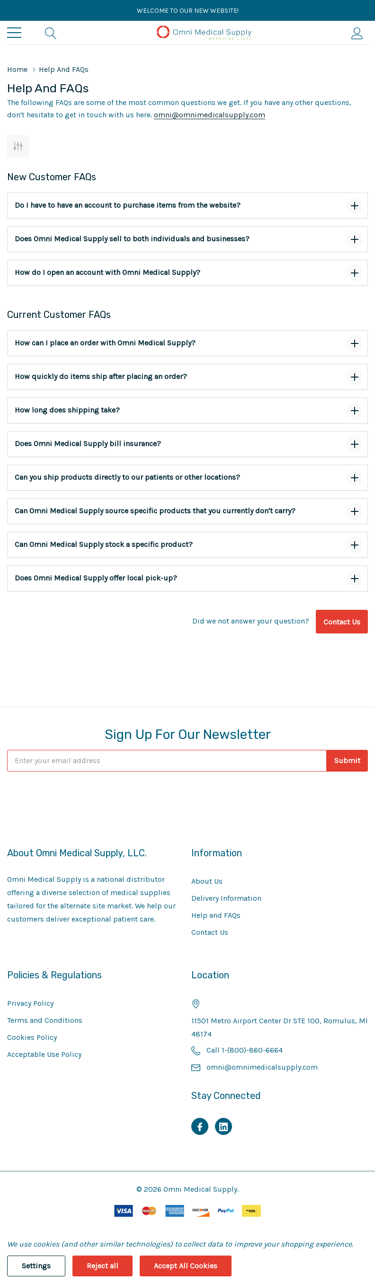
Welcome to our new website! (188, 11)
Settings (36, 1265)
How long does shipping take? (67, 409)
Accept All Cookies (185, 1265)
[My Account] (357, 32)
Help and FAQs (216, 915)
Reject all (102, 1265)
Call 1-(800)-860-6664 (244, 1050)
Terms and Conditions (44, 1020)
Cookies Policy (32, 1037)
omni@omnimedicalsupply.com (209, 114)
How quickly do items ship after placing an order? (101, 376)
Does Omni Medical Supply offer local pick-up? (96, 577)
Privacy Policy (30, 1003)
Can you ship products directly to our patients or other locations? (127, 477)
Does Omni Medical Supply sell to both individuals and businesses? (132, 238)
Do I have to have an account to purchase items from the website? (128, 205)
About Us (207, 881)
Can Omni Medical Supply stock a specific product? (104, 544)
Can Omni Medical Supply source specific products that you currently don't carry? (155, 510)
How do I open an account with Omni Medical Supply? (107, 272)
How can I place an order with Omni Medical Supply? (105, 342)
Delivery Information (226, 898)
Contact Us (341, 621)
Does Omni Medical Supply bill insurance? (88, 443)
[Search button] (51, 32)
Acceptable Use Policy (44, 1054)
